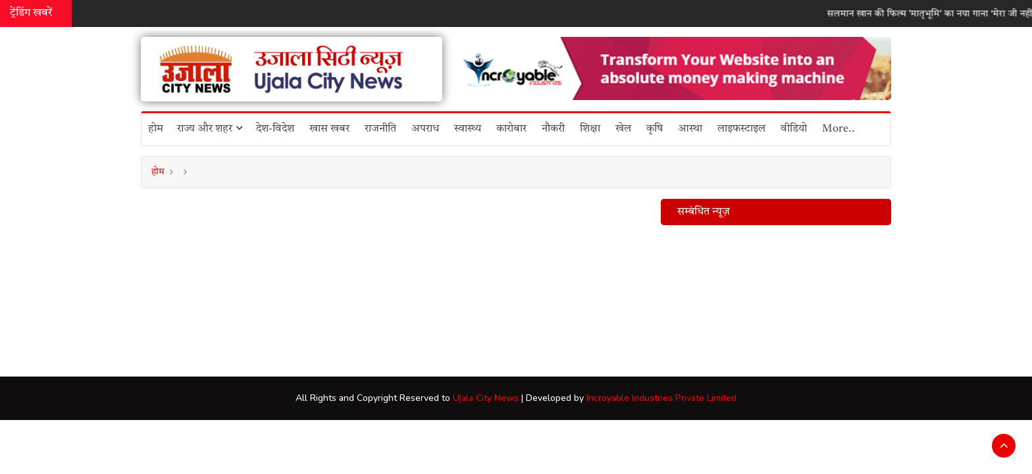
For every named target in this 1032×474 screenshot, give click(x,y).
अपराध (425, 129)
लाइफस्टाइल (741, 129)
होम (155, 129)
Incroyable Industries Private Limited (661, 398)
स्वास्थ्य (467, 129)
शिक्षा (590, 129)
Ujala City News (486, 398)
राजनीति (380, 129)
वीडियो (794, 129)
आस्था (690, 129)
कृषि (654, 129)
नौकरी (553, 129)
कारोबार (511, 129)
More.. (838, 129)
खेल (623, 129)
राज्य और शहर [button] (209, 128)
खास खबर (329, 129)
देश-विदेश (275, 129)
